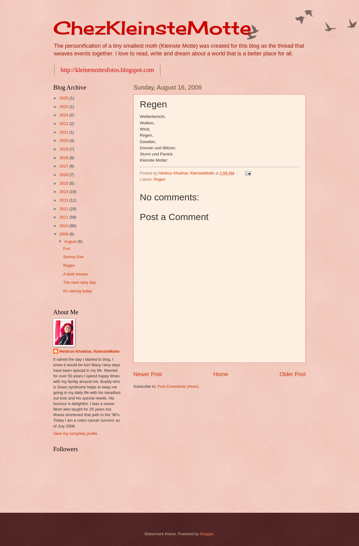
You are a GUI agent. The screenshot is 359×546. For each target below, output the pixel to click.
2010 (64, 225)
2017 (64, 166)
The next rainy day (79, 282)
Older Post (293, 374)
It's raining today (77, 291)
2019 (64, 149)
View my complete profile (75, 433)
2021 (64, 132)
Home (220, 374)
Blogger (207, 534)
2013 (64, 200)
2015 (64, 183)
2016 (64, 174)
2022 (64, 123)
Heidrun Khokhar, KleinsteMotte (89, 351)
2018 (64, 157)
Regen (159, 179)
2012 (64, 209)
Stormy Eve (73, 257)
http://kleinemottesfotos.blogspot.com (107, 69)
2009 (64, 234)
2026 (64, 98)
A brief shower (75, 274)
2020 (64, 140)
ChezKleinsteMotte (152, 27)
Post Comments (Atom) (178, 386)
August (71, 241)
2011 (64, 217)
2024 (64, 115)
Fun (66, 248)
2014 (64, 191)
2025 (64, 106)
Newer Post (147, 374)
